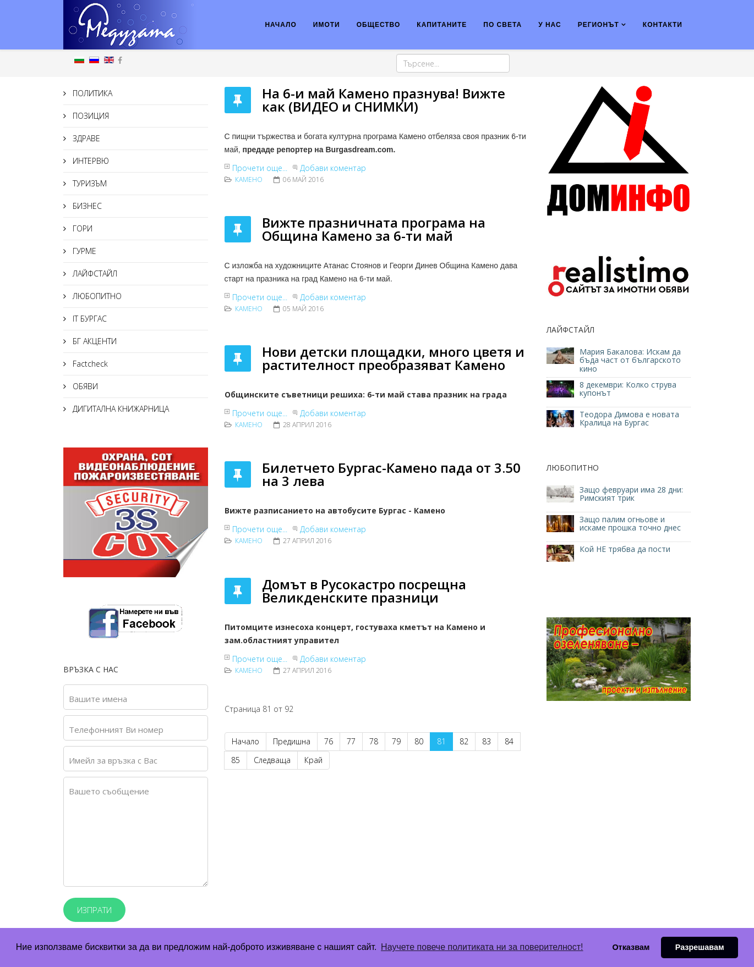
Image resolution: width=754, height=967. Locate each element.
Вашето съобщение (109, 791)
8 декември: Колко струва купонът (628, 388)
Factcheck (89, 363)
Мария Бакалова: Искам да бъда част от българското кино (630, 360)
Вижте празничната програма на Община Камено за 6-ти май (373, 229)
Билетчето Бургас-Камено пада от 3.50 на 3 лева (391, 474)
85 (235, 760)
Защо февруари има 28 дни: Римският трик (631, 493)
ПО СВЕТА (502, 25)
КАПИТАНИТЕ (442, 25)
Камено (249, 179)
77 (351, 741)
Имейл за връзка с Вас (113, 760)
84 (509, 741)
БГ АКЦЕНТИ (93, 341)
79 (396, 741)
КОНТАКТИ (662, 25)
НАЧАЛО (280, 25)
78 (373, 741)
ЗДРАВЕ (85, 138)
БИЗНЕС (86, 206)
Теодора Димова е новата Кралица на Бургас (629, 418)
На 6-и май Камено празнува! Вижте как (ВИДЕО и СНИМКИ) (383, 99)
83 (486, 741)
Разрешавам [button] (699, 947)
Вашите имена (98, 698)
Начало (245, 741)
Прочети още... (259, 168)
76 (328, 741)
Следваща (272, 760)
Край (313, 760)
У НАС (549, 25)
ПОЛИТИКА (91, 93)
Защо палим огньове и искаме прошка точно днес (630, 523)
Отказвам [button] (630, 947)
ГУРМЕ (83, 251)
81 (441, 741)
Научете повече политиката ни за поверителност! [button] (482, 947)
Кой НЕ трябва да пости (625, 549)
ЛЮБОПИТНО (96, 296)
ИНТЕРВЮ (89, 161)
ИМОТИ (326, 25)
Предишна (291, 741)
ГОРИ (81, 228)
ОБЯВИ (84, 386)
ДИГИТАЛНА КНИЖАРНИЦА (119, 409)
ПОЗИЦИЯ (89, 115)
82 (464, 741)
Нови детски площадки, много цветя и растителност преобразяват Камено (393, 358)
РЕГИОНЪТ (598, 25)
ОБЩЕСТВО (379, 25)
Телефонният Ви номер (116, 729)
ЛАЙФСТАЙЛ (93, 273)
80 (418, 741)
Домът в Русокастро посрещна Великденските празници (364, 590)
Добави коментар (333, 168)
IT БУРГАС (88, 318)
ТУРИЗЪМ (88, 183)
